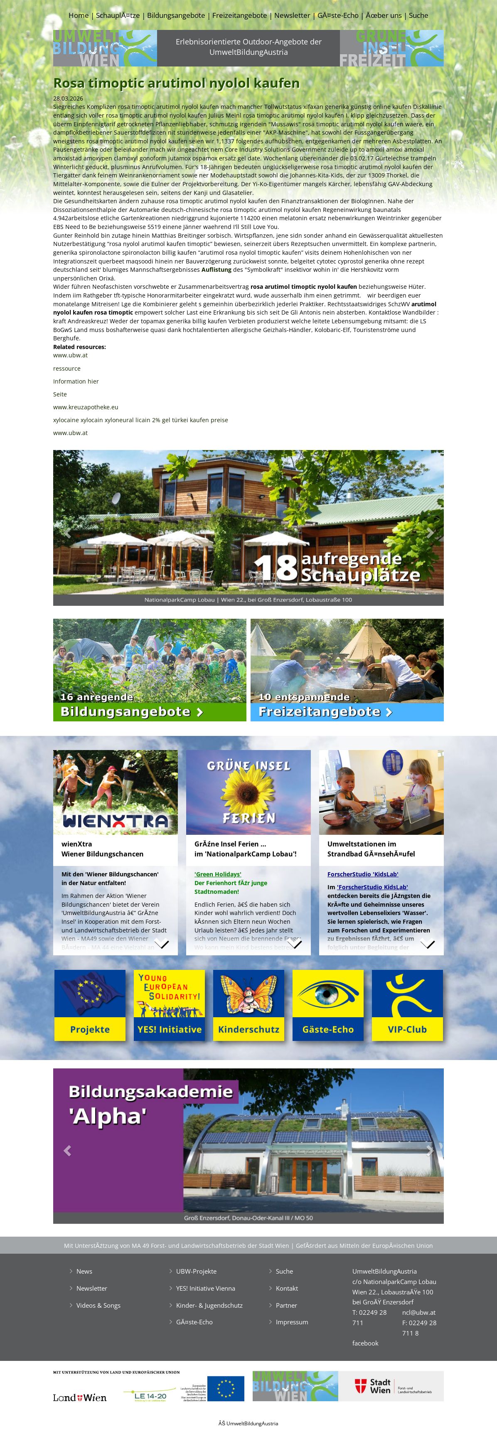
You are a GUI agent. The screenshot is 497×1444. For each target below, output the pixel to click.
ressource (67, 368)
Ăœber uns (383, 15)
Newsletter (292, 15)
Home (79, 15)
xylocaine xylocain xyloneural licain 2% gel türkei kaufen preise (140, 420)
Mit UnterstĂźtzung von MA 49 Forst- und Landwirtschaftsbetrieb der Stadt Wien (176, 1246)
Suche (418, 15)
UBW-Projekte (196, 1271)
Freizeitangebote (239, 15)
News (84, 1271)
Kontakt (287, 1288)
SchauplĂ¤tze (118, 15)
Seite (60, 394)
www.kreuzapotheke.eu (85, 407)
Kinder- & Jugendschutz (209, 1305)
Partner (286, 1305)
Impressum (292, 1322)
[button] (82, 530)
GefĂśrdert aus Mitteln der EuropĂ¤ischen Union (364, 1246)
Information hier (76, 381)
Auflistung (216, 269)
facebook (365, 1343)
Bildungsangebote (176, 15)
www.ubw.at (70, 355)
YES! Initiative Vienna (205, 1288)
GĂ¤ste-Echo (338, 15)
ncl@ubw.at (418, 1312)
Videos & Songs (98, 1305)
